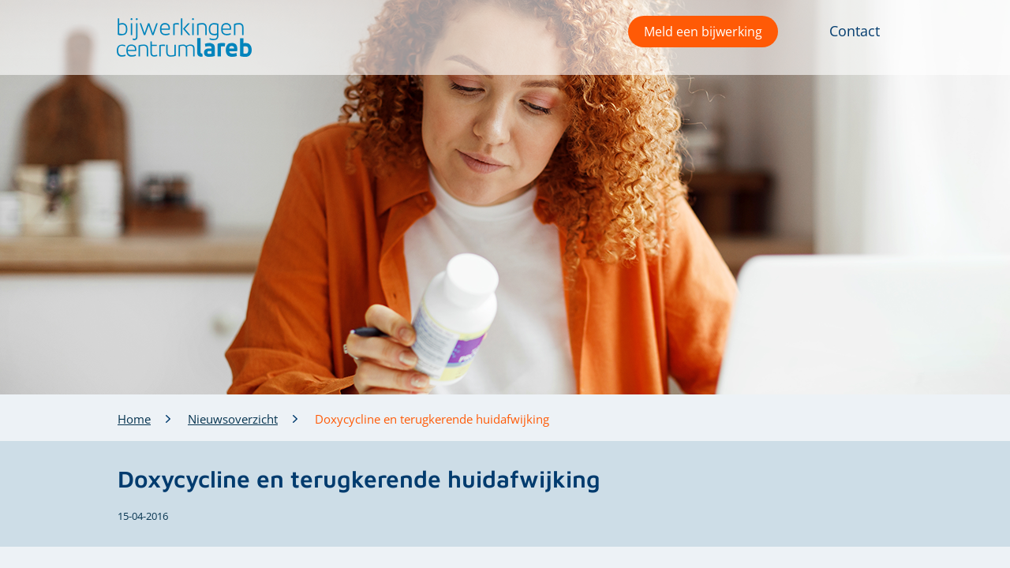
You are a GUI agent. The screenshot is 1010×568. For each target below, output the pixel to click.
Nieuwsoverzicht (233, 419)
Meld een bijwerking (703, 31)
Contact (854, 30)
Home (134, 419)
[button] (180, 37)
